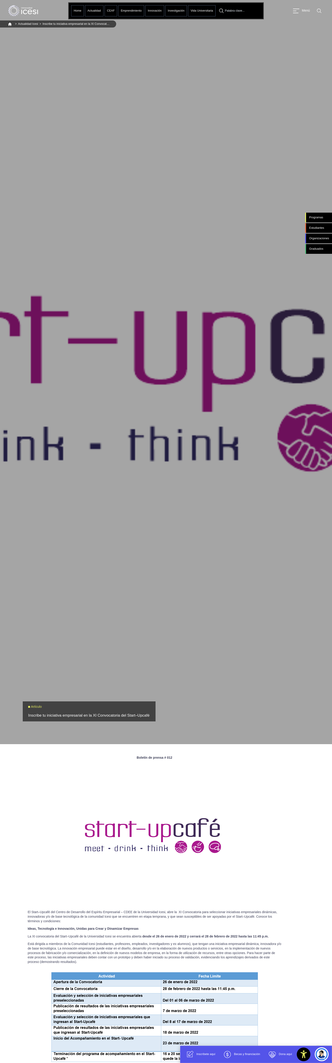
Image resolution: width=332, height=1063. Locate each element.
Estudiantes (316, 227)
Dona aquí (279, 1054)
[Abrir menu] (301, 10)
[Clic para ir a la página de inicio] (23, 11)
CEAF (111, 10)
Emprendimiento (131, 10)
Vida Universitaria (202, 10)
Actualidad (94, 10)
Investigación (176, 10)
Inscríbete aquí (200, 1054)
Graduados (316, 248)
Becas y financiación (241, 1054)
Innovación (155, 10)
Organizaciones (319, 238)
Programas (316, 217)
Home (77, 10)
